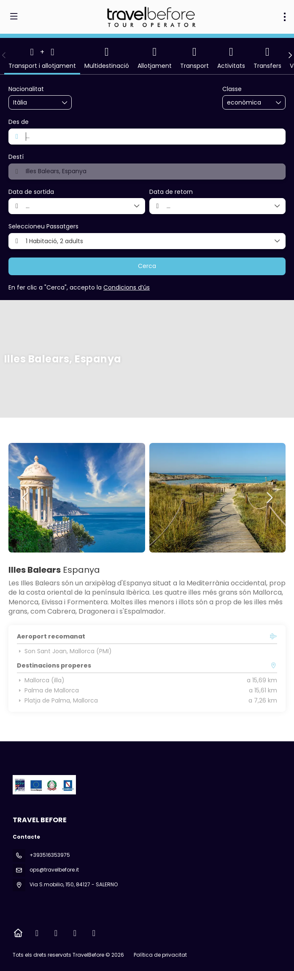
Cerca (147, 266)
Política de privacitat (160, 954)
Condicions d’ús (126, 287)
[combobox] (34, 102)
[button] (4, 55)
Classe (232, 89)
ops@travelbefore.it (54, 869)
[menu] (285, 17)
